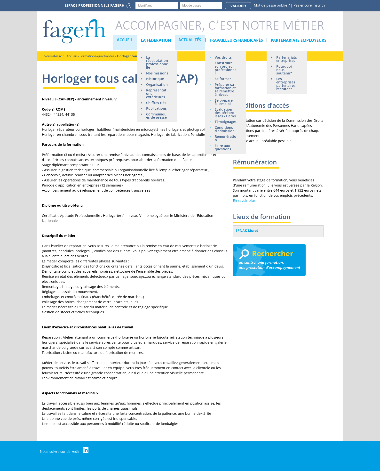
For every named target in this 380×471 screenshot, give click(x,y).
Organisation (156, 93)
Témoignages (225, 125)
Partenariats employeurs (299, 40)
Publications (156, 119)
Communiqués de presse (156, 127)
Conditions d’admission (225, 134)
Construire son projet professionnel (225, 68)
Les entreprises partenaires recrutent (286, 84)
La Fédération (156, 40)
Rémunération (224, 143)
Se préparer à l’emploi (224, 103)
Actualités (190, 40)
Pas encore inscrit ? (309, 5)
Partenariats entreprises (287, 59)
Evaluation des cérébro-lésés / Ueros (225, 113)
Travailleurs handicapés (236, 40)
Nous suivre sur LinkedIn (64, 450)
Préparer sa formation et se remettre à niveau (225, 90)
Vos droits (223, 57)
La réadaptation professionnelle (156, 64)
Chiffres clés (156, 113)
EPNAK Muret (247, 230)
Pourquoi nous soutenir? (284, 70)
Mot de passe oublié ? (272, 5)
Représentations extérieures (157, 104)
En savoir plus (244, 200)
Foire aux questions (223, 152)
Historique (155, 86)
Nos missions (153, 78)
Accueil (125, 40)
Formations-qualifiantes (96, 56)
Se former (223, 79)
